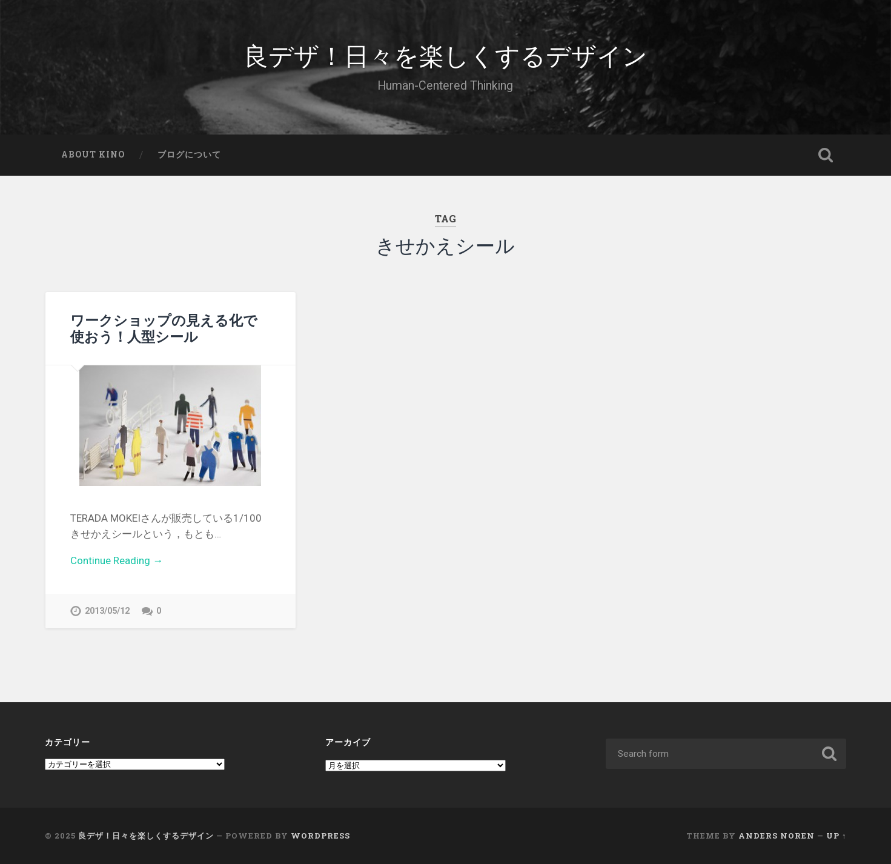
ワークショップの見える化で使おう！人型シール (163, 328)
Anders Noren (776, 835)
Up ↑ (836, 835)
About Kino (93, 154)
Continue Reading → (116, 560)
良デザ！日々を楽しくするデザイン (445, 54)
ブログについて (189, 154)
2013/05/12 (107, 611)
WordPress (320, 835)
